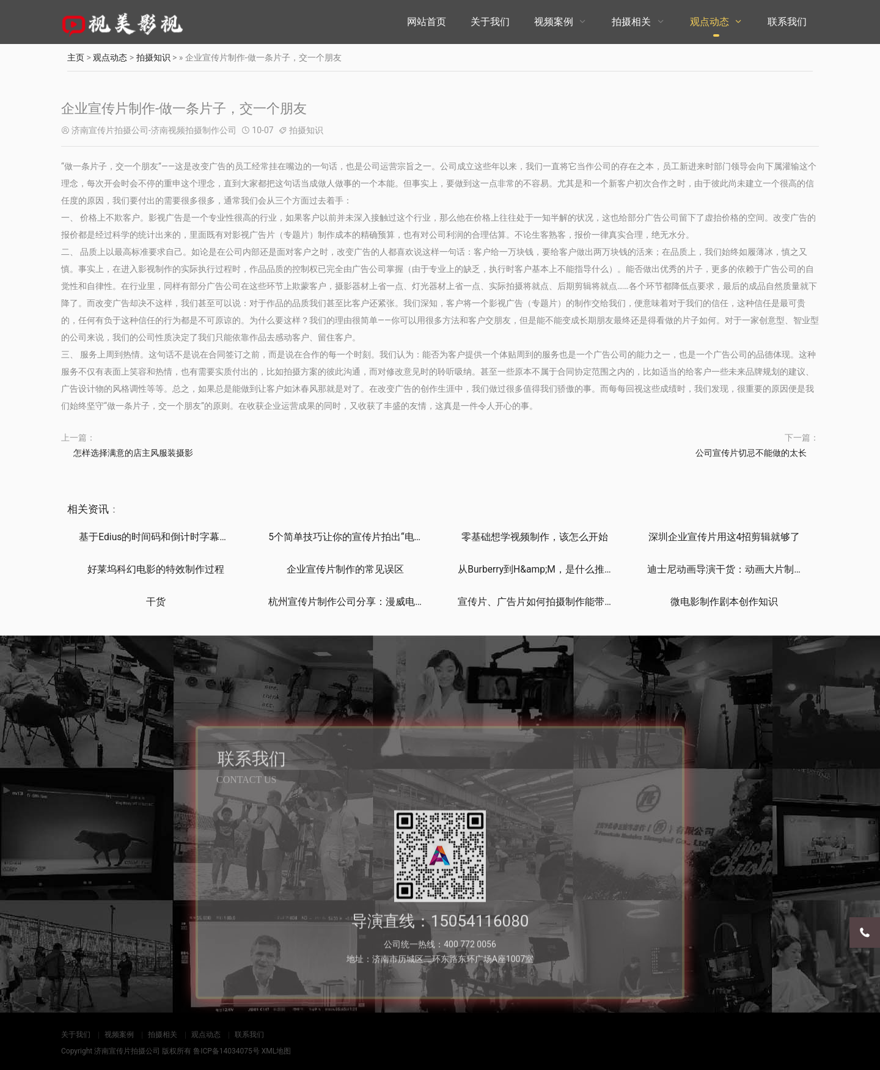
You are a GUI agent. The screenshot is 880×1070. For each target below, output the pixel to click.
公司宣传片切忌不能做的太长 (751, 453)
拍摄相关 (631, 21)
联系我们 (787, 21)
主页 (75, 57)
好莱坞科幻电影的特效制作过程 (155, 569)
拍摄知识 (153, 57)
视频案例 (553, 21)
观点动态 (709, 21)
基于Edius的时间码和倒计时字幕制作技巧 (169, 537)
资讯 (98, 509)
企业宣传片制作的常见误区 (345, 569)
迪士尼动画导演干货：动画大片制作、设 (735, 569)
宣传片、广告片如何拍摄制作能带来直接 (546, 601)
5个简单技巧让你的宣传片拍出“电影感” (352, 537)
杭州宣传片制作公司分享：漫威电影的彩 (356, 601)
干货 (156, 601)
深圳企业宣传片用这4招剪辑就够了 (724, 537)
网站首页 (426, 21)
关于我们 (490, 21)
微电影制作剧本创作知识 (724, 601)
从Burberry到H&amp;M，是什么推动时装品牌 (556, 569)
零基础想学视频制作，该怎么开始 (534, 537)
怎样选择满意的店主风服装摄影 (133, 453)
